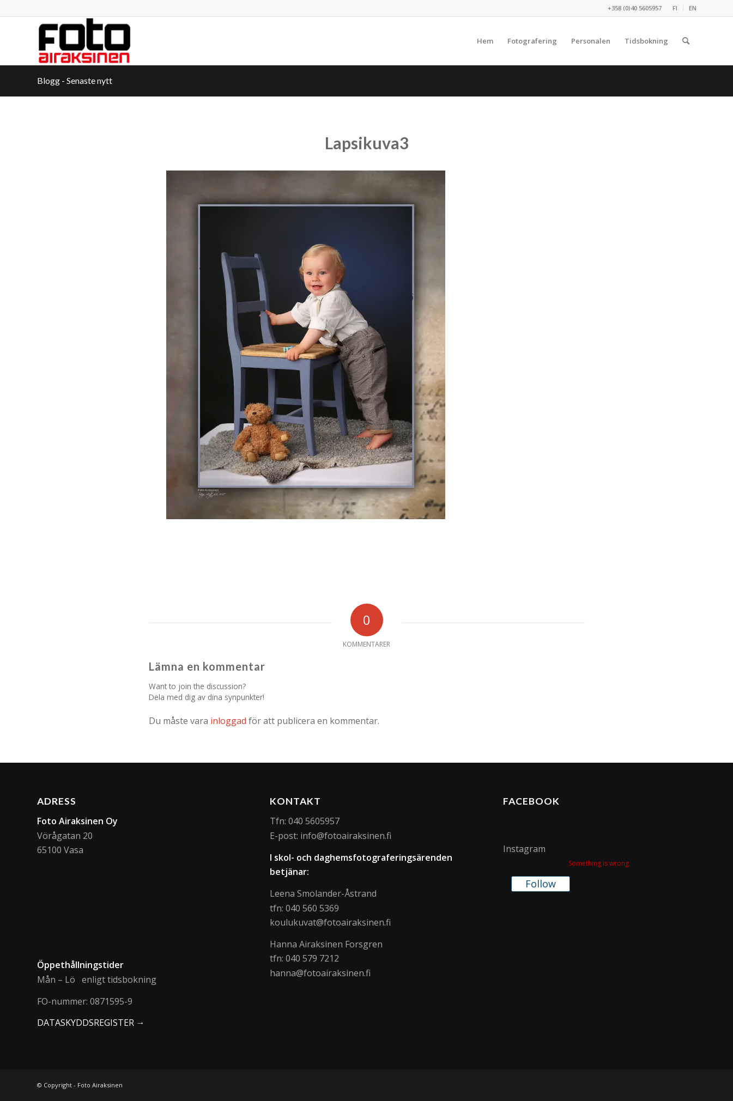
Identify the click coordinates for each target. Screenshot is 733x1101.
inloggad (228, 721)
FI (675, 8)
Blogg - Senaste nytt (74, 80)
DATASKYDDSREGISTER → (91, 1023)
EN (692, 8)
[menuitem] (675, 8)
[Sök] (685, 41)
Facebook (531, 801)
